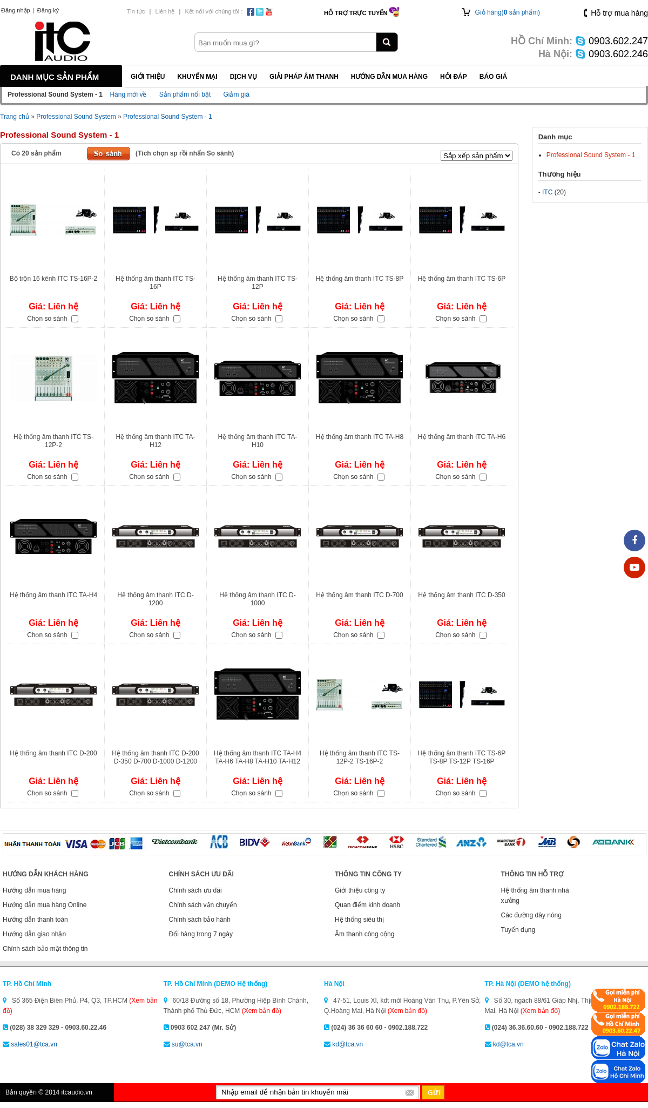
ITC (547, 192)
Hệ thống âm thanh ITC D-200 (53, 753)
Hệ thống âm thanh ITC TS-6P (462, 278)
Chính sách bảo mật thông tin (45, 948)
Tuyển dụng (518, 930)
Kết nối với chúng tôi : (213, 11)
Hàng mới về (128, 94)
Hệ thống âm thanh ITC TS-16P (155, 282)
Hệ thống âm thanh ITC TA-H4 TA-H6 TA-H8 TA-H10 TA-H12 (257, 757)
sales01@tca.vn (34, 1044)
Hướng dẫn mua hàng (389, 76)
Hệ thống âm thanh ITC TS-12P (258, 282)
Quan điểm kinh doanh (367, 905)
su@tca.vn (187, 1044)
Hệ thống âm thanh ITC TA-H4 (53, 595)
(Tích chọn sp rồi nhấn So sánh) (185, 153)
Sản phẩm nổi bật (185, 94)
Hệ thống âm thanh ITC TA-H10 (258, 441)
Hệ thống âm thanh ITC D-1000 (257, 599)
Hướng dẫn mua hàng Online (44, 905)
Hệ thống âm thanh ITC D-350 (461, 595)
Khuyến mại (197, 76)
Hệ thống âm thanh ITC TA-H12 (155, 441)
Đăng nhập (15, 10)
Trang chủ (14, 116)
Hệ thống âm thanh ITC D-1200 (155, 599)
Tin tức (136, 11)
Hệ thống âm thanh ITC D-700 (359, 595)
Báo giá (493, 76)
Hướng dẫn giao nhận (34, 934)
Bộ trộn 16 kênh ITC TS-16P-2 (54, 278)
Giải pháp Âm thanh (304, 76)
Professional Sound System (76, 116)
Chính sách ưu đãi (195, 890)
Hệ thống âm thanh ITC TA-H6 (461, 437)
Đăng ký (48, 10)
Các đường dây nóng (531, 915)
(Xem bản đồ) (261, 1011)
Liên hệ (164, 11)
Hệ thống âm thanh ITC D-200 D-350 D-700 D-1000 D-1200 (155, 757)
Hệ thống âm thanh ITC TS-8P (360, 278)
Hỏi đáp (453, 76)
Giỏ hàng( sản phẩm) (507, 12)
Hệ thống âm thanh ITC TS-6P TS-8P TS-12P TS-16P (462, 757)
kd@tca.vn (347, 1044)
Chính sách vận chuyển (203, 905)
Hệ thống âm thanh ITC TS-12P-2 (53, 441)
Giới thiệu (148, 76)
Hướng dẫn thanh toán (35, 919)
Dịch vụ (243, 76)
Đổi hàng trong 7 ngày (201, 934)
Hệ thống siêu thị (359, 919)
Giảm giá (236, 94)
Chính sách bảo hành (200, 919)
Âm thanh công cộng (364, 934)
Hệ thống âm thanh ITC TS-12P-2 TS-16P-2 (360, 757)
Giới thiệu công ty (360, 890)
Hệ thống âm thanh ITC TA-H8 (359, 437)
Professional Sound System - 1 (167, 116)
